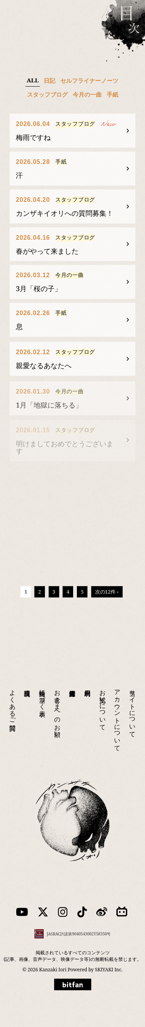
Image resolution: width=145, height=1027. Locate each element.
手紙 (112, 94)
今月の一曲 (87, 94)
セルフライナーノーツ (89, 80)
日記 (49, 80)
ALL (33, 80)
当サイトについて (132, 703)
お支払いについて (103, 700)
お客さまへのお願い (57, 703)
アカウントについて (117, 710)
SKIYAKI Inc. (109, 969)
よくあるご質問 (13, 696)
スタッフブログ (47, 94)
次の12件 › (107, 591)
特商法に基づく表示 (42, 689)
